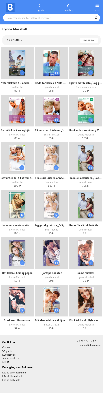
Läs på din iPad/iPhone (14, 372)
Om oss (6, 347)
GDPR (5, 362)
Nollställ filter (89, 40)
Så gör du (7, 351)
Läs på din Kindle (11, 379)
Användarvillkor (10, 358)
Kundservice (9, 354)
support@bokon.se (89, 344)
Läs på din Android (12, 376)
